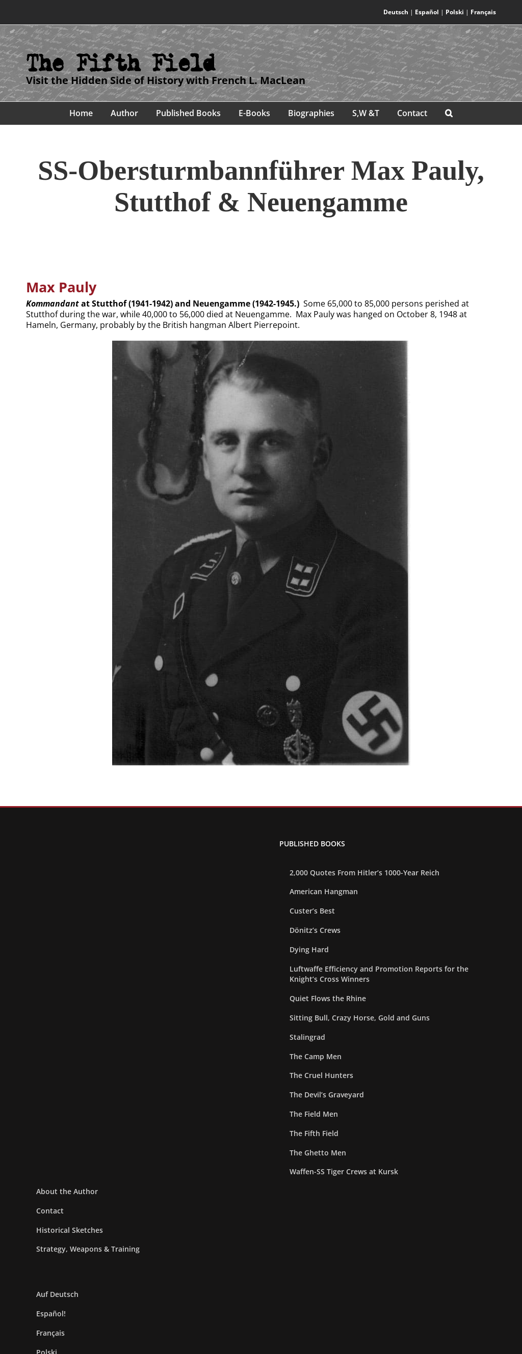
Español (427, 12)
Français (483, 12)
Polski (455, 12)
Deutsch (395, 12)
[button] (449, 113)
